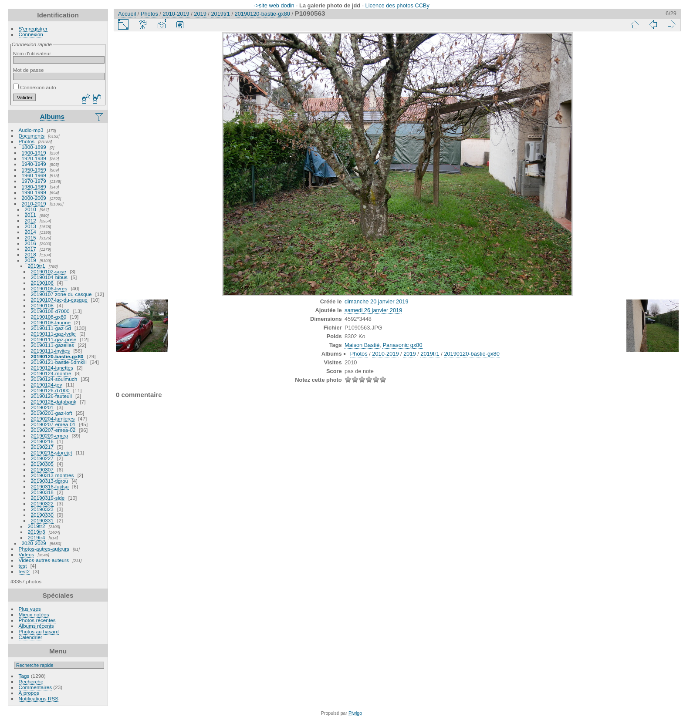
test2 (24, 571)
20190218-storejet (51, 452)
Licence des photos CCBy (397, 5)
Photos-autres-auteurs (44, 549)
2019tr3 (36, 532)
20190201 (42, 407)
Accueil (127, 13)
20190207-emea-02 (53, 430)
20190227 (42, 458)
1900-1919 (34, 152)
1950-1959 (34, 169)
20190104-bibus (49, 277)
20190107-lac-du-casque (59, 300)
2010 (30, 209)
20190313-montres (52, 475)
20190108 (42, 305)
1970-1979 (34, 181)
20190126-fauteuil (51, 396)
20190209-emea (49, 435)
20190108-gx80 (49, 317)
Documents (32, 135)
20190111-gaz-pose (54, 339)
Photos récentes (37, 620)
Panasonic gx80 (402, 345)
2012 (30, 220)
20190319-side (48, 498)
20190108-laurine (51, 322)
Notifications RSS (39, 698)
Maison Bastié (362, 345)
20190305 (42, 464)
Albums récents (36, 626)
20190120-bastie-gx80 (57, 356)
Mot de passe (28, 70)
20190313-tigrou (49, 481)
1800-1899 (34, 147)
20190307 (42, 469)
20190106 (42, 283)
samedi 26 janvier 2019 (373, 310)
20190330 (42, 515)
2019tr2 (36, 526)
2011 (30, 215)
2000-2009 (34, 198)
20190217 (42, 447)
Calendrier (30, 637)
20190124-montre (51, 373)
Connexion (31, 34)
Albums (52, 116)
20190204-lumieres (53, 418)
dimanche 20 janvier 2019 (377, 301)
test (23, 566)
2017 (30, 249)
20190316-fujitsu (50, 486)
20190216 (42, 441)
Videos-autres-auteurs (44, 560)
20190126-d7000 (50, 390)
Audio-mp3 (31, 130)
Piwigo (355, 713)
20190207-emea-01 (53, 424)
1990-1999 (34, 192)
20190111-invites (50, 350)
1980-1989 (34, 186)
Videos (26, 554)
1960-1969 (34, 175)
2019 (30, 260)
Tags (24, 676)
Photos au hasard (39, 631)
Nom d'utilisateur (32, 53)
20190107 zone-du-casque (61, 294)
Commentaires (35, 687)
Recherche (31, 681)
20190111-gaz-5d (51, 328)
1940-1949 (34, 164)
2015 (30, 237)
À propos (29, 693)
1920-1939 (34, 158)
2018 (30, 254)
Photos (27, 141)
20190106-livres (49, 288)
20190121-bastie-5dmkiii (59, 362)
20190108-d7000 (50, 311)
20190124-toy (46, 384)
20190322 (42, 503)
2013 (30, 226)
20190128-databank (54, 401)
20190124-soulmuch (54, 379)
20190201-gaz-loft (51, 413)
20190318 (42, 492)
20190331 (42, 520)
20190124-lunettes (52, 367)
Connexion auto (34, 87)
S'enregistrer (33, 28)
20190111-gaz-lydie (53, 333)
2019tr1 (36, 266)
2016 (30, 243)
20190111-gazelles (52, 345)
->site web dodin (274, 5)
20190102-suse (48, 271)
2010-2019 (34, 203)
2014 (30, 232)
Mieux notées (34, 614)
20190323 (42, 509)
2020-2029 (34, 543)
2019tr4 (36, 537)
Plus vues (30, 609)
